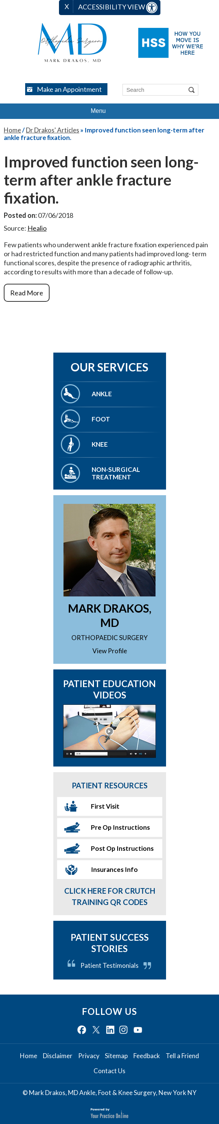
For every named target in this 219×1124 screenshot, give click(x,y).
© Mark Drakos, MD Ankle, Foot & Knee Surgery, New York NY (109, 1093)
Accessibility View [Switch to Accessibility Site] (117, 7)
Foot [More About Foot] (101, 419)
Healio (37, 228)
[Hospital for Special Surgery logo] (170, 43)
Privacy (89, 1056)
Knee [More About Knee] (100, 444)
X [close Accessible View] (67, 6)
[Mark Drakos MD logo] (72, 43)
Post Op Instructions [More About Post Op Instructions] (122, 848)
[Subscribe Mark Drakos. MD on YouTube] (137, 1030)
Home (12, 130)
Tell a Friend (182, 1056)
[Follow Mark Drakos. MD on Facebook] (81, 1030)
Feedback (146, 1056)
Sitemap (116, 1056)
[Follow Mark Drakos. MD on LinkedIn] (110, 1030)
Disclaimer (57, 1056)
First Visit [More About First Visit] (105, 806)
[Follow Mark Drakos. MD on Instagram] (123, 1030)
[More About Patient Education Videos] (109, 731)
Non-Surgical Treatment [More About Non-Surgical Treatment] (116, 473)
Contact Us (109, 1071)
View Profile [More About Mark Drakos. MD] (109, 651)
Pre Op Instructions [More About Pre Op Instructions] (120, 827)
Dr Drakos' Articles (52, 130)
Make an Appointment (69, 89)
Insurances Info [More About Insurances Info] (114, 869)
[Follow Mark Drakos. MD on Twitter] (96, 1030)
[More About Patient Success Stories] (109, 950)
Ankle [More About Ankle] (102, 394)
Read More (26, 293)
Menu (107, 111)
